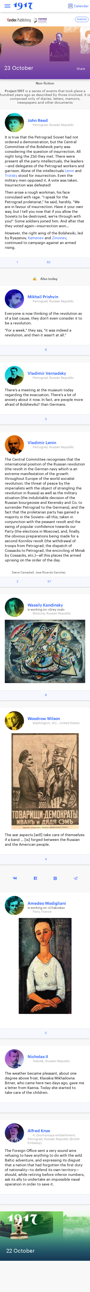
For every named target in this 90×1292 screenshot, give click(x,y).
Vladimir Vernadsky (47, 373)
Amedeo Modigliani (47, 903)
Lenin (69, 171)
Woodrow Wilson (44, 719)
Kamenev (36, 238)
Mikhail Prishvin (43, 297)
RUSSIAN (82, 19)
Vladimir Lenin (42, 443)
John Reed (38, 121)
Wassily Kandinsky (45, 605)
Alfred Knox (39, 1131)
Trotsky (11, 176)
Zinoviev (59, 238)
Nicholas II (38, 1057)
